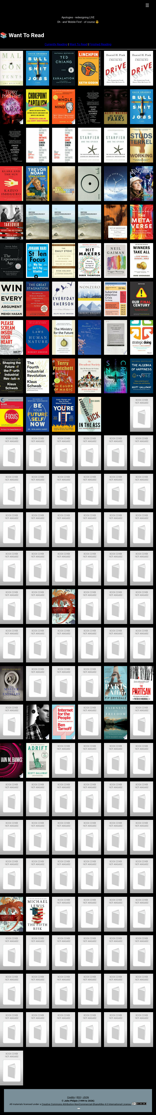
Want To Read (78, 44)
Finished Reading (100, 44)
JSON (86, 1097)
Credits (71, 1097)
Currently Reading (56, 44)
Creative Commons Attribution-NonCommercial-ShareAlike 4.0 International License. (86, 1104)
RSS (79, 1097)
